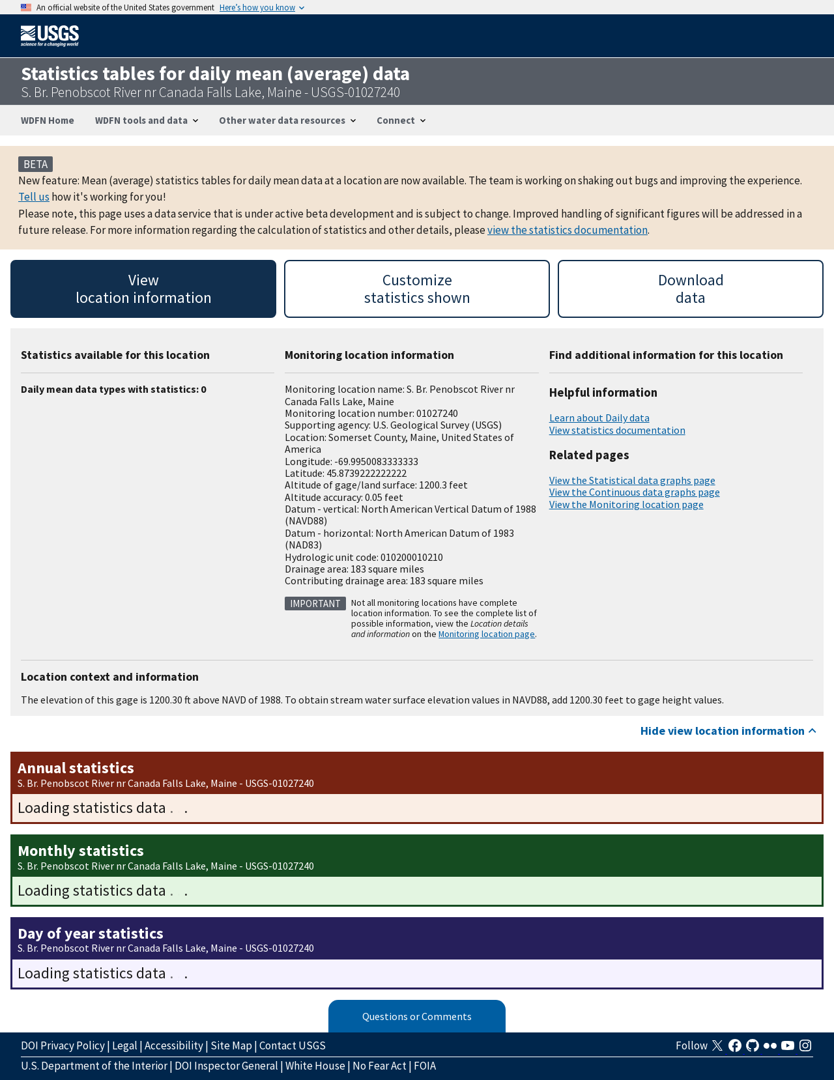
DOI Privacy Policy (63, 1045)
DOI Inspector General (226, 1066)
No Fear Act (379, 1066)
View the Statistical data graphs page (632, 480)
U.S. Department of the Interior (94, 1066)
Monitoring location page (487, 634)
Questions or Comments (417, 1016)
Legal (124, 1045)
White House (315, 1066)
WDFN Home (47, 120)
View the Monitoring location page (626, 504)
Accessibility (174, 1045)
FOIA (425, 1066)
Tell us (34, 197)
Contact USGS (292, 1045)
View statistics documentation (617, 429)
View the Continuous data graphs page (634, 491)
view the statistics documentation (567, 230)
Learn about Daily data (599, 417)
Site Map (231, 1045)
